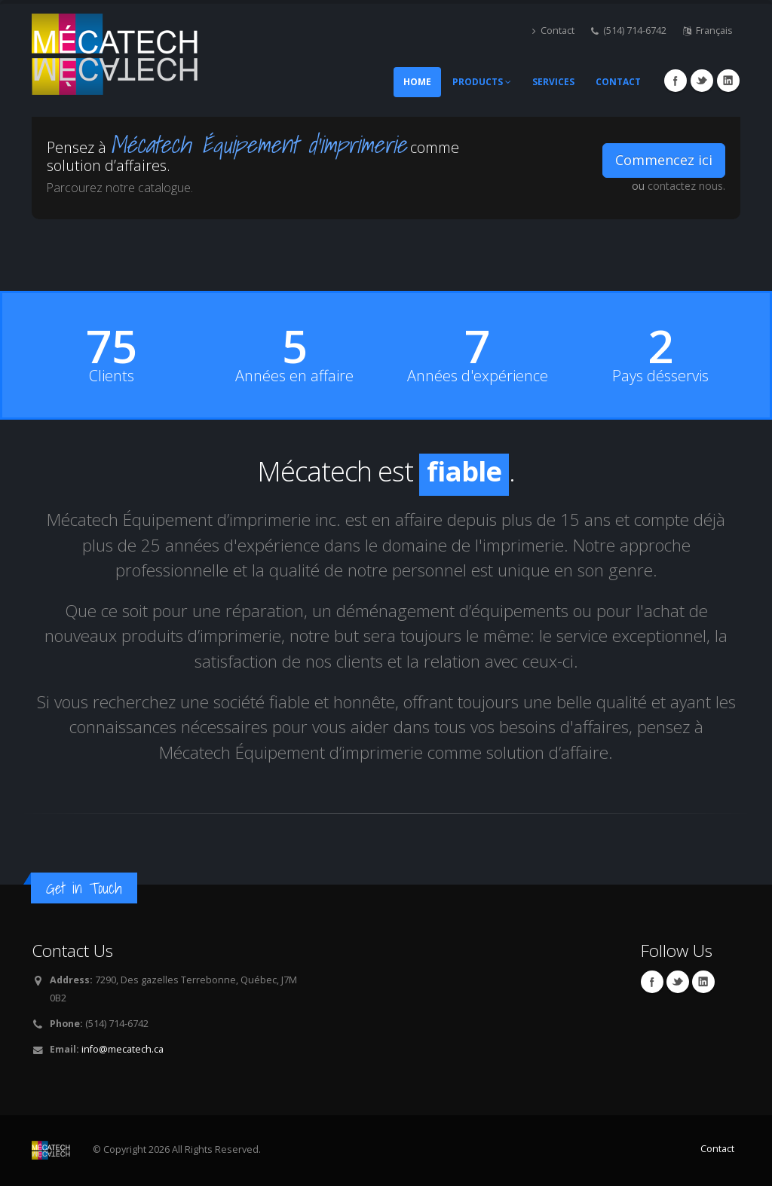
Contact (553, 30)
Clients (111, 376)
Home (417, 81)
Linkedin (728, 80)
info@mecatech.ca (122, 1049)
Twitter (702, 80)
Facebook (675, 80)
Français (708, 30)
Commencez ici (663, 160)
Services (553, 81)
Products (481, 81)
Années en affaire (294, 376)
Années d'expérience (477, 376)
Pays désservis (660, 376)
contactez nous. (686, 186)
